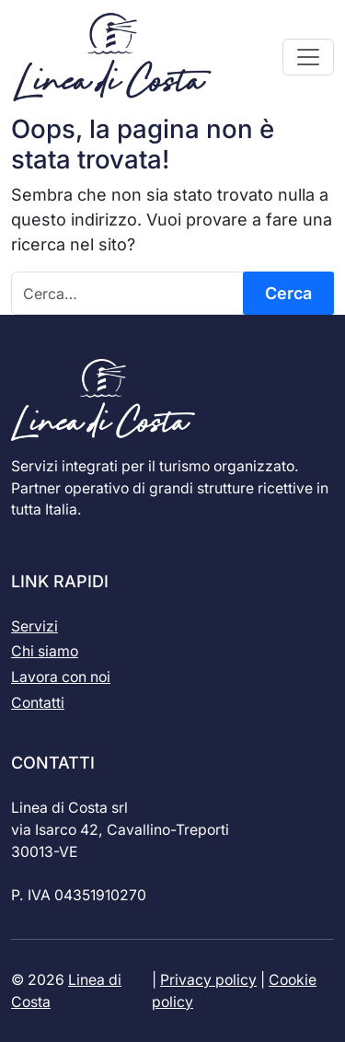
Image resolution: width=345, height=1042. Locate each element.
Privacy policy (208, 980)
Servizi (34, 626)
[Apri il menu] (308, 57)
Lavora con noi (60, 677)
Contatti (37, 703)
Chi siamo (44, 651)
